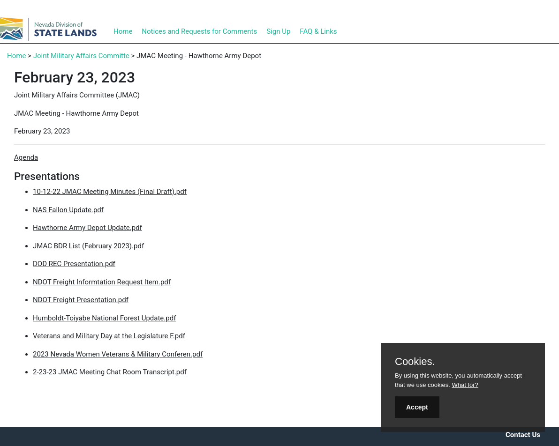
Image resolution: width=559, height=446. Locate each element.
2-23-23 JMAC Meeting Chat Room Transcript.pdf (110, 372)
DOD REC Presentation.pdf (74, 264)
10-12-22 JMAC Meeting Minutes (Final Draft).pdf (110, 191)
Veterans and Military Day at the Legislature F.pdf (109, 336)
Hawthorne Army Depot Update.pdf (87, 227)
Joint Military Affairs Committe (81, 56)
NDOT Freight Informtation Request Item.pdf (102, 282)
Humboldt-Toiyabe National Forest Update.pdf (104, 318)
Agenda (26, 157)
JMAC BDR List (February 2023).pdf (88, 246)
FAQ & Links (318, 31)
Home (122, 31)
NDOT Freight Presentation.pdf (80, 300)
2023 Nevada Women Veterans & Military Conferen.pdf (118, 354)
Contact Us (523, 435)
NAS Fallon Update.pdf (68, 210)
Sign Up (278, 31)
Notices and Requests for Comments (199, 31)
